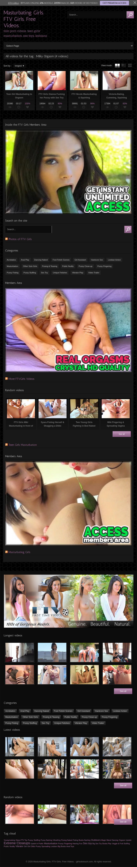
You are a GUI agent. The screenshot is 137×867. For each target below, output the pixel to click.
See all (122, 434)
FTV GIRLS (13, 3)
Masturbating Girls (19, 552)
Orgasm (122, 840)
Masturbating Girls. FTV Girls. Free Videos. (24, 19)
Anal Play (25, 260)
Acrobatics (11, 260)
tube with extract (123, 65)
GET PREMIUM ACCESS (114, 3)
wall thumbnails (130, 65)
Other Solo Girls (30, 266)
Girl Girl (27, 846)
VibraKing (56, 840)
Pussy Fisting (12, 273)
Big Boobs (62, 846)
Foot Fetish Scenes (61, 260)
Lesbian (54, 846)
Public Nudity (68, 266)
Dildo (33, 846)
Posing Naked (66, 840)
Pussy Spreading (43, 846)
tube (117, 65)
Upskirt (128, 840)
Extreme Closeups (17, 843)
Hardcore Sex (97, 260)
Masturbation (12, 266)
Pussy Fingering (104, 266)
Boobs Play (106, 844)
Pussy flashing (46, 840)
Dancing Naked (41, 260)
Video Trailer (93, 273)
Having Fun (77, 843)
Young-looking (9, 840)
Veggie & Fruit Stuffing (121, 844)
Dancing (115, 840)
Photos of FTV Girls (20, 239)
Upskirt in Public (37, 844)
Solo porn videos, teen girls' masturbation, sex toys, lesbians (25, 33)
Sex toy (87, 843)
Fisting (75, 840)
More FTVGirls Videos (21, 378)
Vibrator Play (77, 273)
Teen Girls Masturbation (23, 444)
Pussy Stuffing (29, 273)
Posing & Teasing (49, 266)
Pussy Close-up (85, 266)
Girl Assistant (80, 260)
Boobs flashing (84, 840)
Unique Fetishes (60, 273)
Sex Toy (44, 273)
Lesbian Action (114, 260)
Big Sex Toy (97, 844)
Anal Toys (70, 846)
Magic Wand (106, 840)
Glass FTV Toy (21, 840)
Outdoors (96, 840)
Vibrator (19, 846)
